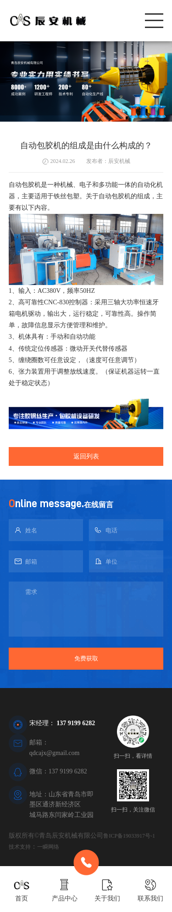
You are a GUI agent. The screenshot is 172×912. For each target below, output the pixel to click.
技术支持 (20, 847)
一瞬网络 (48, 847)
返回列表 (86, 456)
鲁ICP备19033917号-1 (129, 836)
